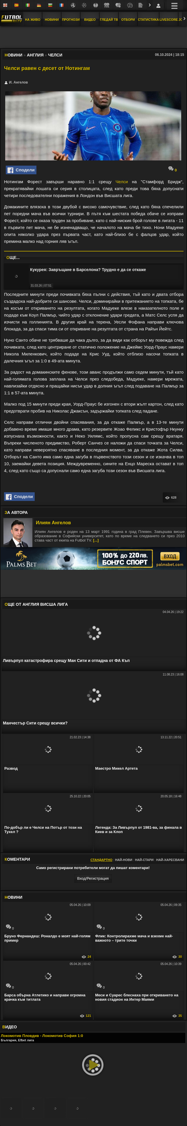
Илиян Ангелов (53, 522)
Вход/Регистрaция (93, 878)
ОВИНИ (13, 897)
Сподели (21, 170)
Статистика (148, 19)
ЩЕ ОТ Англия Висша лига (36, 604)
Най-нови (123, 860)
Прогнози (70, 19)
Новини (52, 19)
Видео (90, 19)
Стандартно (101, 860)
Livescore (169, 19)
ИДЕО (9, 1027)
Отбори (128, 19)
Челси (122, 181)
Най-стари (144, 860)
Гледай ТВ (109, 19)
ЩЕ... (13, 257)
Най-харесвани (170, 860)
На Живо (32, 19)
